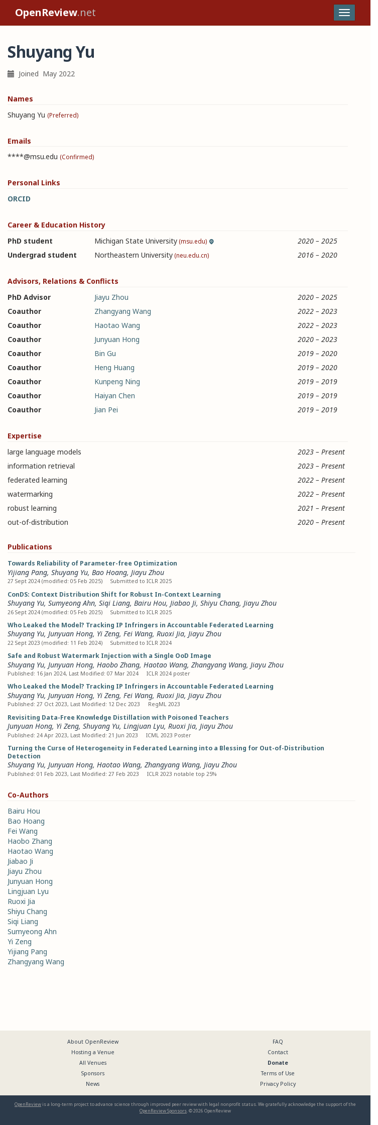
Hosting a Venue (92, 1052)
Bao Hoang (109, 572)
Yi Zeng (108, 633)
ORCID (19, 198)
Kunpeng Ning (117, 381)
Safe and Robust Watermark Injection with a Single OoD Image (109, 655)
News (92, 1083)
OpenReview (28, 1104)
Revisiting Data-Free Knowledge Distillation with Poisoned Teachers (118, 717)
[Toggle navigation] (344, 12)
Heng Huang (114, 367)
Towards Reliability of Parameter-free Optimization (92, 563)
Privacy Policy (278, 1083)
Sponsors (92, 1073)
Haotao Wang (117, 325)
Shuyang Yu (69, 572)
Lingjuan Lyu (143, 726)
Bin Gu (105, 353)
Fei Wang (138, 633)
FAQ (278, 1041)
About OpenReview (92, 1041)
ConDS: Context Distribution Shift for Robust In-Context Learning (114, 594)
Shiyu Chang (219, 603)
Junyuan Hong (117, 339)
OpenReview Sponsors (163, 1110)
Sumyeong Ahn (71, 603)
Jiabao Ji (183, 603)
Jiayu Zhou (111, 297)
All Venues (92, 1062)
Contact (278, 1052)
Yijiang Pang (27, 572)
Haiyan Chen (114, 395)
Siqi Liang (114, 603)
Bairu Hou (150, 603)
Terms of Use (278, 1073)
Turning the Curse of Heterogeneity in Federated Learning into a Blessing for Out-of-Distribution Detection (166, 752)
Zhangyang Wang (122, 311)
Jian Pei (106, 409)
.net (55, 12)
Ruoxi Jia (170, 633)
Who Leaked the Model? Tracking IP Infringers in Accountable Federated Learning (141, 625)
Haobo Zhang (118, 664)
